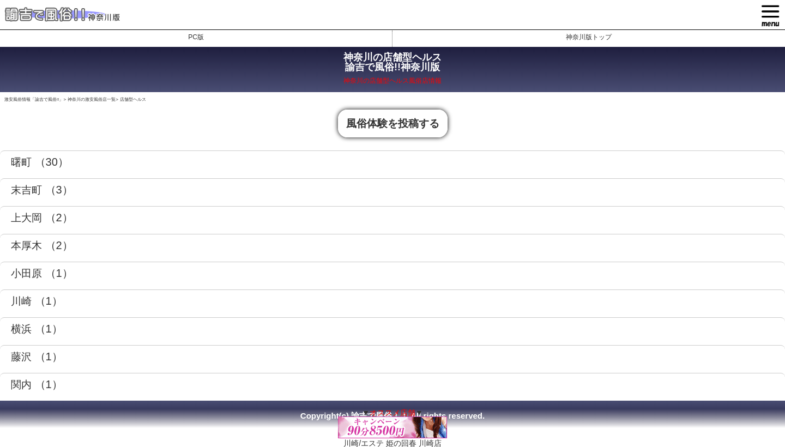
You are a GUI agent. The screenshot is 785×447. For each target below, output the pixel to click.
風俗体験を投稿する (392, 123)
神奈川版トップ (589, 37)
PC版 (196, 37)
